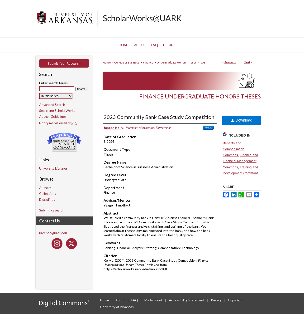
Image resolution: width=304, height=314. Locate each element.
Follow (208, 127)
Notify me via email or (58, 123)
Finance (148, 62)
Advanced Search (52, 105)
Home (107, 62)
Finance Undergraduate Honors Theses (200, 96)
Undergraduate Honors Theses (177, 62)
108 (202, 62)
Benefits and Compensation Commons (233, 149)
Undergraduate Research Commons (64, 142)
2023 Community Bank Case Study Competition (159, 117)
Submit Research (51, 210)
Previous (230, 62)
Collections (47, 193)
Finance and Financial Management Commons (240, 161)
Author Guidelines (52, 116)
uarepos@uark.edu (53, 233)
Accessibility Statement (187, 300)
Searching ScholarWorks (57, 110)
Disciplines (47, 199)
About (120, 300)
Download (241, 120)
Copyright (235, 300)
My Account (153, 300)
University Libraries (53, 168)
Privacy (216, 300)
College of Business (126, 62)
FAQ (135, 300)
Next (247, 62)
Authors (45, 188)
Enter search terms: (54, 83)
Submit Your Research (64, 63)
